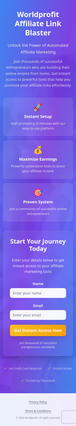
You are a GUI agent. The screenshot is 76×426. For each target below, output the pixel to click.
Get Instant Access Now (38, 330)
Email (38, 305)
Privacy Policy (38, 402)
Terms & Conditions (38, 411)
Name (38, 283)
